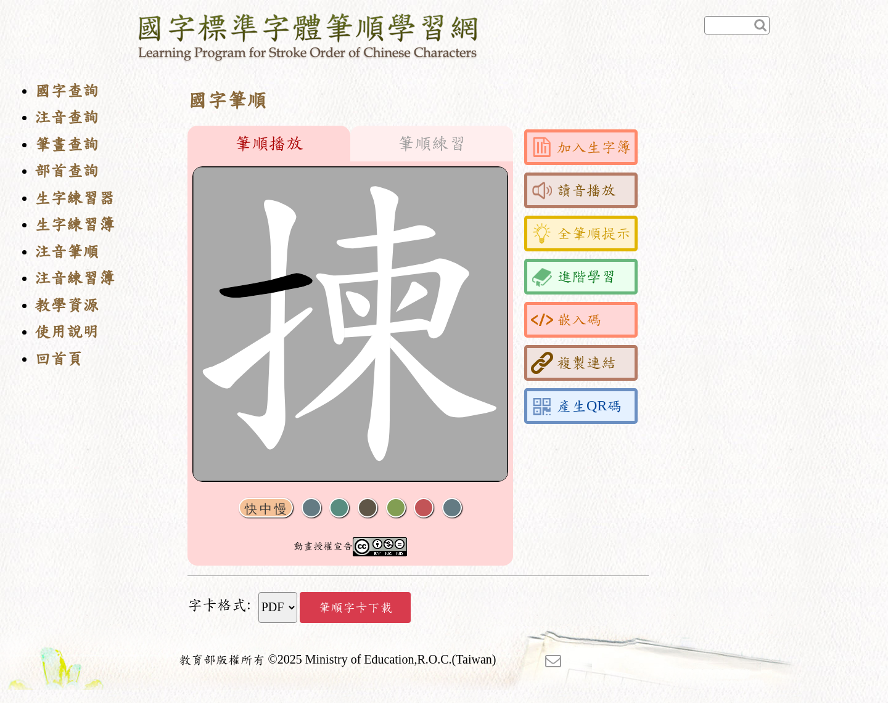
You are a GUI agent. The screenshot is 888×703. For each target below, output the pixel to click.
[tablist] (350, 143)
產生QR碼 (576, 406)
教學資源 (67, 305)
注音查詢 (67, 117)
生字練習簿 (75, 224)
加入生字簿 (581, 147)
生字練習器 (75, 198)
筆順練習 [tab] (431, 143)
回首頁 (59, 359)
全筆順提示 (581, 233)
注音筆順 (67, 251)
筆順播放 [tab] (268, 143)
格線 (424, 508)
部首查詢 (67, 171)
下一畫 (367, 508)
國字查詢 (67, 91)
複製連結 (573, 363)
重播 (396, 508)
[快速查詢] (737, 25)
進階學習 (573, 277)
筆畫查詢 (67, 144)
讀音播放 (573, 190)
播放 (339, 508)
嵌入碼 (566, 320)
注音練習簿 (75, 278)
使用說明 (67, 331)
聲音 (311, 508)
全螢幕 (452, 508)
